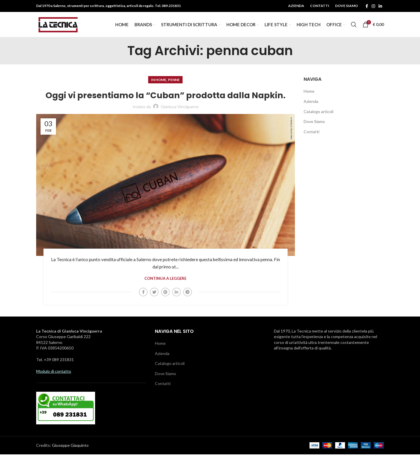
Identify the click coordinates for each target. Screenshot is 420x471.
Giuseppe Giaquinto (70, 461)
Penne (174, 85)
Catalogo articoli (318, 116)
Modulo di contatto (53, 387)
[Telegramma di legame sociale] (187, 308)
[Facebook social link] (367, 6)
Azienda (311, 106)
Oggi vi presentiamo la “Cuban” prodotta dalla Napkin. (165, 106)
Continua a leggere (165, 295)
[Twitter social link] (154, 308)
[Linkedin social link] (380, 6)
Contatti (311, 137)
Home (309, 96)
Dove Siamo (314, 126)
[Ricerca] (354, 27)
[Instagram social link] (373, 6)
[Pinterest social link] (165, 308)
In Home (158, 85)
